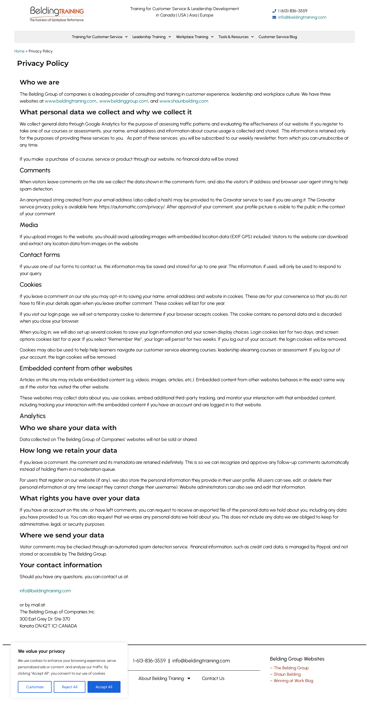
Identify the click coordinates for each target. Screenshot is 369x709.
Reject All (69, 686)
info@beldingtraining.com (45, 590)
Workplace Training (195, 37)
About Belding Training (164, 678)
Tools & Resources (236, 37)
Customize (35, 686)
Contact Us (213, 678)
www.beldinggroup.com (123, 101)
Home (19, 51)
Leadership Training (151, 37)
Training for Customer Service (100, 37)
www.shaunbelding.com (183, 101)
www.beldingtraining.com (70, 101)
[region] (69, 670)
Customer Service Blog (278, 36)
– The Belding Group (289, 667)
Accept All (104, 686)
